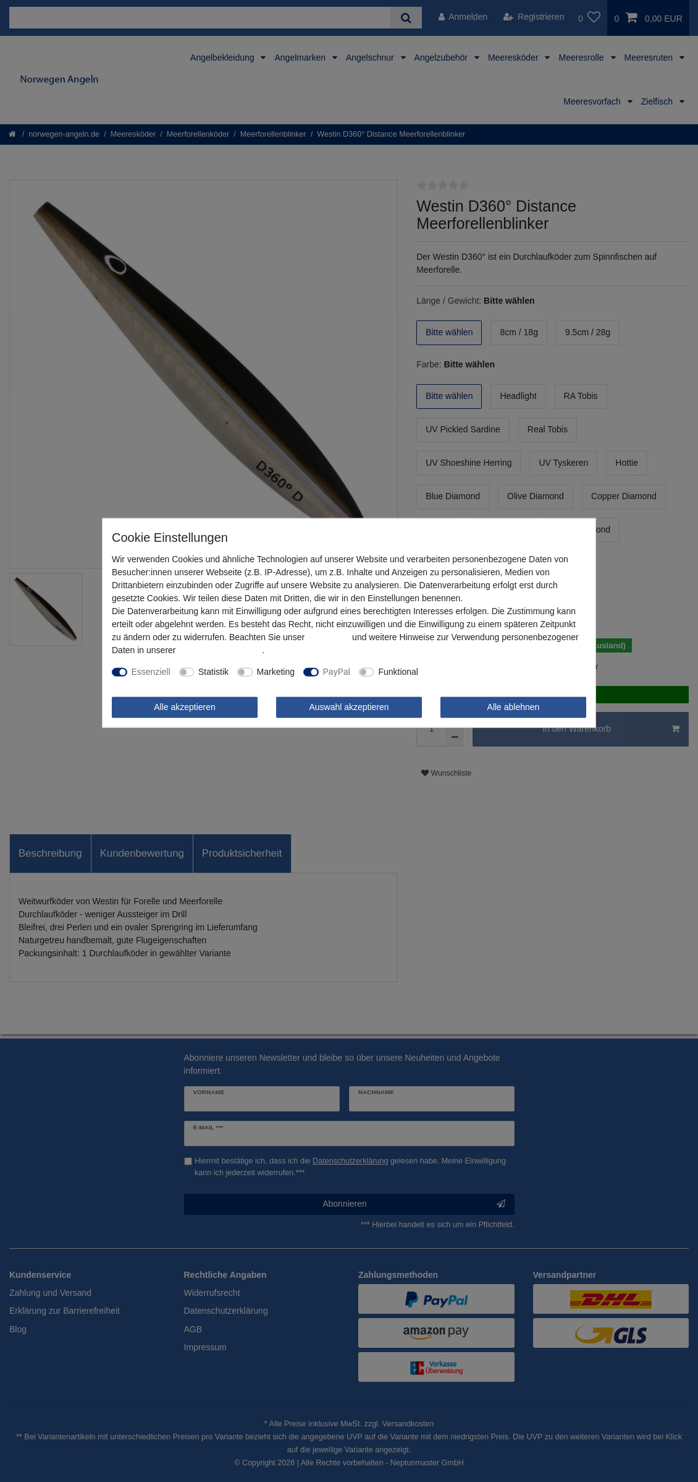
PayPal (336, 672)
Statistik (213, 672)
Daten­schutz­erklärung (220, 650)
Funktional (398, 672)
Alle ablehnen (513, 707)
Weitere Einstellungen (469, 672)
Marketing (276, 672)
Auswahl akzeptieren (349, 707)
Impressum (328, 637)
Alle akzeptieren (185, 707)
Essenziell (151, 672)
